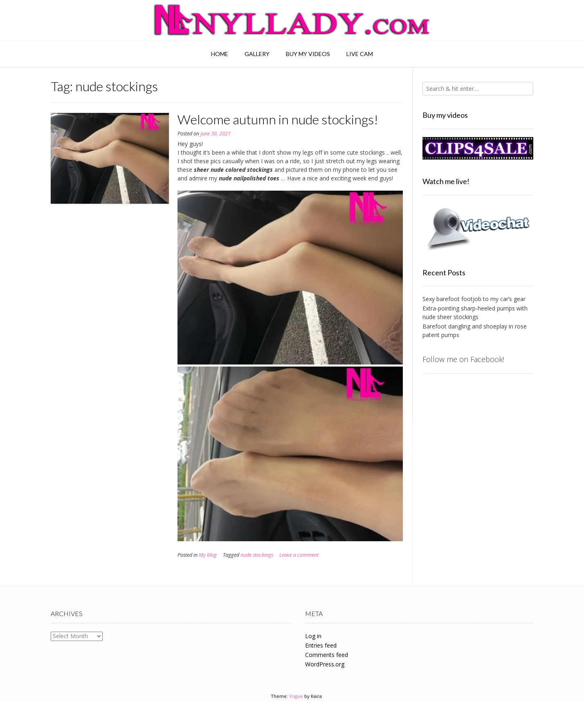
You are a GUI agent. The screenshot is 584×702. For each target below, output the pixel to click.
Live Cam (359, 53)
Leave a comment (299, 554)
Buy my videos (308, 53)
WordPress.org (324, 664)
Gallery (257, 53)
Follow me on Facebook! (463, 359)
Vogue (296, 696)
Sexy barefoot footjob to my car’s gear (474, 299)
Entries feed (321, 645)
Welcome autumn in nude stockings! (277, 119)
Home (219, 53)
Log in (313, 636)
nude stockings (256, 554)
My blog (208, 554)
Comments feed (326, 655)
